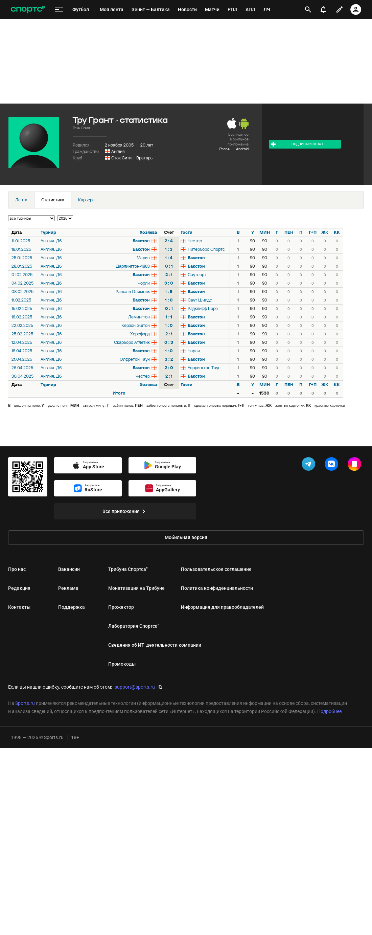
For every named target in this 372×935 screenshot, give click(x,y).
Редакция (19, 588)
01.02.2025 (21, 274)
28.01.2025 (21, 266)
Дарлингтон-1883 (133, 266)
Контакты (19, 607)
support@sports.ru (135, 687)
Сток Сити (121, 158)
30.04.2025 (22, 376)
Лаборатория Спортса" (133, 626)
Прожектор (121, 607)
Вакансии (69, 569)
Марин (143, 258)
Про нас (17, 569)
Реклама (68, 588)
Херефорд (140, 334)
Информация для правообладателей (222, 607)
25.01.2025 (21, 258)
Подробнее (329, 711)
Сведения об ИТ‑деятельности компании (154, 645)
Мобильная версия (186, 537)
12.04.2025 (21, 342)
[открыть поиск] (308, 9)
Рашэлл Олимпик (133, 291)
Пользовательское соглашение (216, 569)
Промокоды (122, 664)
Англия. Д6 (51, 241)
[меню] (59, 9)
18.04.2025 (21, 351)
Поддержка (71, 607)
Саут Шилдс (200, 300)
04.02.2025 (22, 283)
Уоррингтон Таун (204, 368)
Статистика (52, 200)
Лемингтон (139, 317)
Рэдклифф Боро (203, 308)
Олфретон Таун (135, 359)
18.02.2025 (21, 317)
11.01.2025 (20, 241)
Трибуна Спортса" (127, 569)
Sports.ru (25, 703)
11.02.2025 (21, 300)
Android (242, 149)
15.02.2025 (21, 308)
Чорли (144, 283)
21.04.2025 (21, 359)
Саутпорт (197, 274)
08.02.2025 (22, 291)
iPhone (224, 149)
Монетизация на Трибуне (136, 588)
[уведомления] (323, 9)
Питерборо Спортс (206, 249)
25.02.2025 (22, 334)
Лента (21, 200)
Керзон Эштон (135, 325)
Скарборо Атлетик (132, 342)
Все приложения (125, 511)
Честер (195, 241)
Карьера (86, 200)
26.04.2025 (22, 368)
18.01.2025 (21, 249)
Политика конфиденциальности (217, 588)
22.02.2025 (22, 325)
